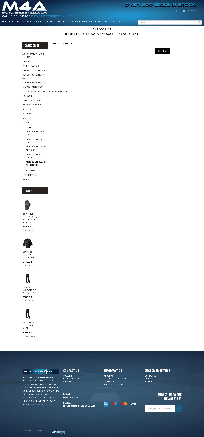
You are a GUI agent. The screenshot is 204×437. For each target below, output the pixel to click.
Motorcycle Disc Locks (34, 141)
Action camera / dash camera (33, 55)
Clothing (25, 21)
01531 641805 (20, 16)
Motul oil (27, 96)
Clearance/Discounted (34, 82)
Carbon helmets (30, 66)
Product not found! (129, 34)
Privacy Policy (111, 381)
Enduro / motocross (33, 87)
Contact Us (150, 376)
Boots (37, 21)
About (120, 21)
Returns (149, 379)
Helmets (14, 21)
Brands (102, 21)
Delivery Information (115, 379)
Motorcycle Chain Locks (35, 133)
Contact (112, 21)
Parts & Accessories (32, 100)
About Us (108, 376)
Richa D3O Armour (31, 105)
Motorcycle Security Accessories (99, 34)
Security (58, 21)
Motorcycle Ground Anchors (36, 148)
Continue (162, 51)
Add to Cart (30, 230)
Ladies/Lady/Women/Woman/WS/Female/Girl (35, 91)
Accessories (73, 21)
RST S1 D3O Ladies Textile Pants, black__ (30, 290)
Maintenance (89, 21)
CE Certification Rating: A (34, 70)
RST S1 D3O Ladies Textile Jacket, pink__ (29, 255)
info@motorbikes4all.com (53, 16)
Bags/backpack (30, 61)
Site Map (149, 381)
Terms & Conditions (114, 384)
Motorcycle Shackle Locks (36, 156)
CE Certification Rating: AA (34, 76)
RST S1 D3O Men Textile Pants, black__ (29, 325)
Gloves (47, 21)
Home (4, 21)
